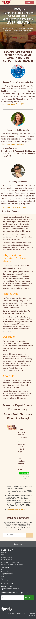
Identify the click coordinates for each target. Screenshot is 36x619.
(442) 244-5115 (8, 586)
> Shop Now (24, 473)
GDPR (3, 578)
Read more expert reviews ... (12, 144)
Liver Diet (3, 554)
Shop (2, 576)
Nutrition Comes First (6, 557)
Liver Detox (4, 552)
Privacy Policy (4, 571)
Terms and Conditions (7, 573)
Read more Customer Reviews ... (14, 207)
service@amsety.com (11, 589)
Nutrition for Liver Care (7, 559)
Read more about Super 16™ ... (13, 104)
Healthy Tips (4, 556)
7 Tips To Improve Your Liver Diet (9, 561)
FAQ (2, 570)
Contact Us (4, 575)
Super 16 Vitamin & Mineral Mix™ (10, 562)
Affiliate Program (5, 580)
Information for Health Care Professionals (12, 564)
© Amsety (11, 614)
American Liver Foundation (16, 510)
